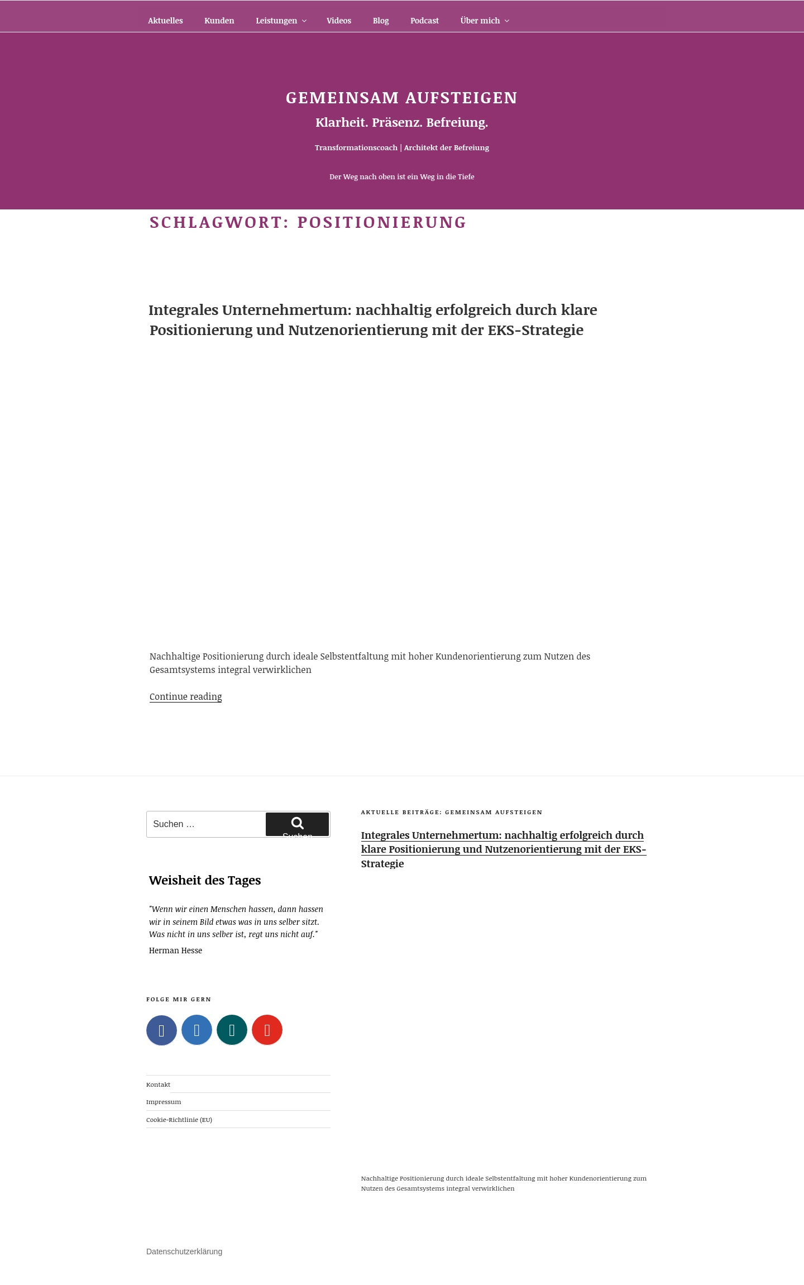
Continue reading (186, 696)
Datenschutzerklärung (184, 1251)
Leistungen (282, 20)
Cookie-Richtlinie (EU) (179, 1118)
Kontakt (158, 1083)
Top (777, 1258)
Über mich (486, 20)
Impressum (163, 1101)
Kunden (219, 20)
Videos (339, 20)
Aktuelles (166, 20)
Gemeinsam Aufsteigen (402, 96)
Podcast (424, 20)
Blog (381, 20)
